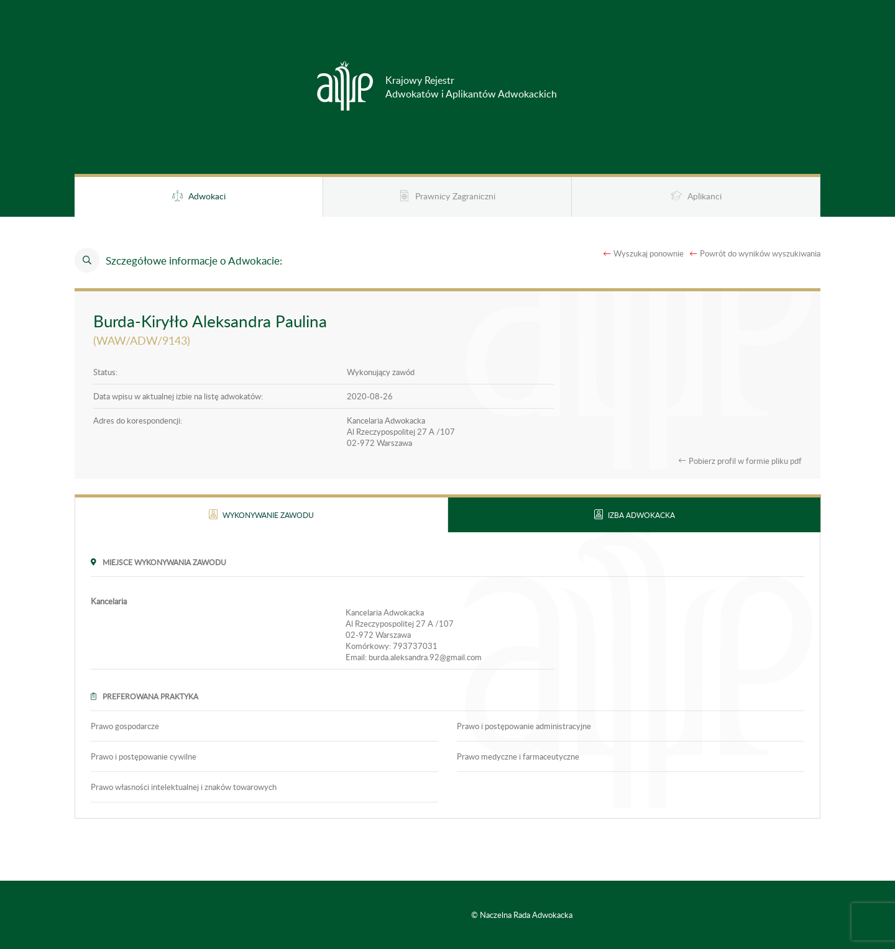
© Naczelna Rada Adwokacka (521, 914)
